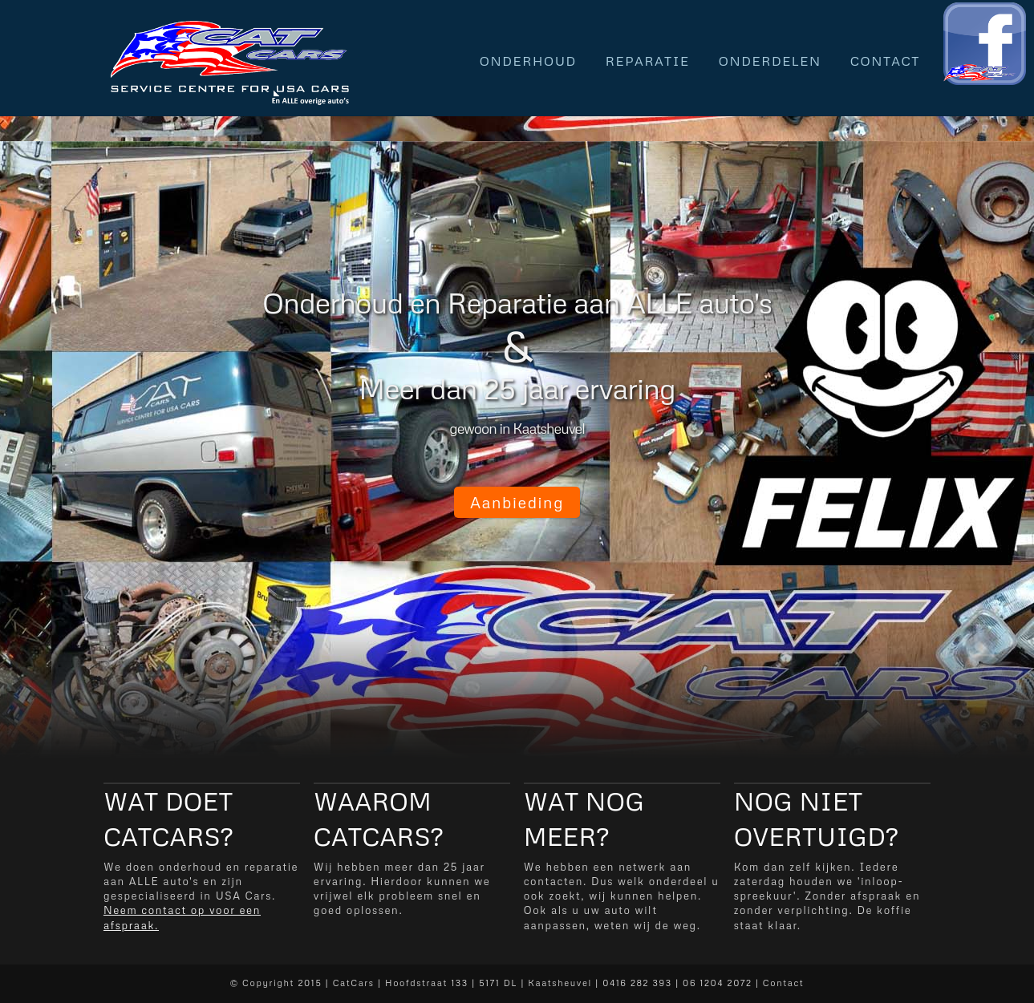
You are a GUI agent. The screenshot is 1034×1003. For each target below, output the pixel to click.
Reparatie (648, 61)
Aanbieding (517, 502)
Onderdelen (770, 61)
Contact (885, 61)
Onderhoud (528, 61)
